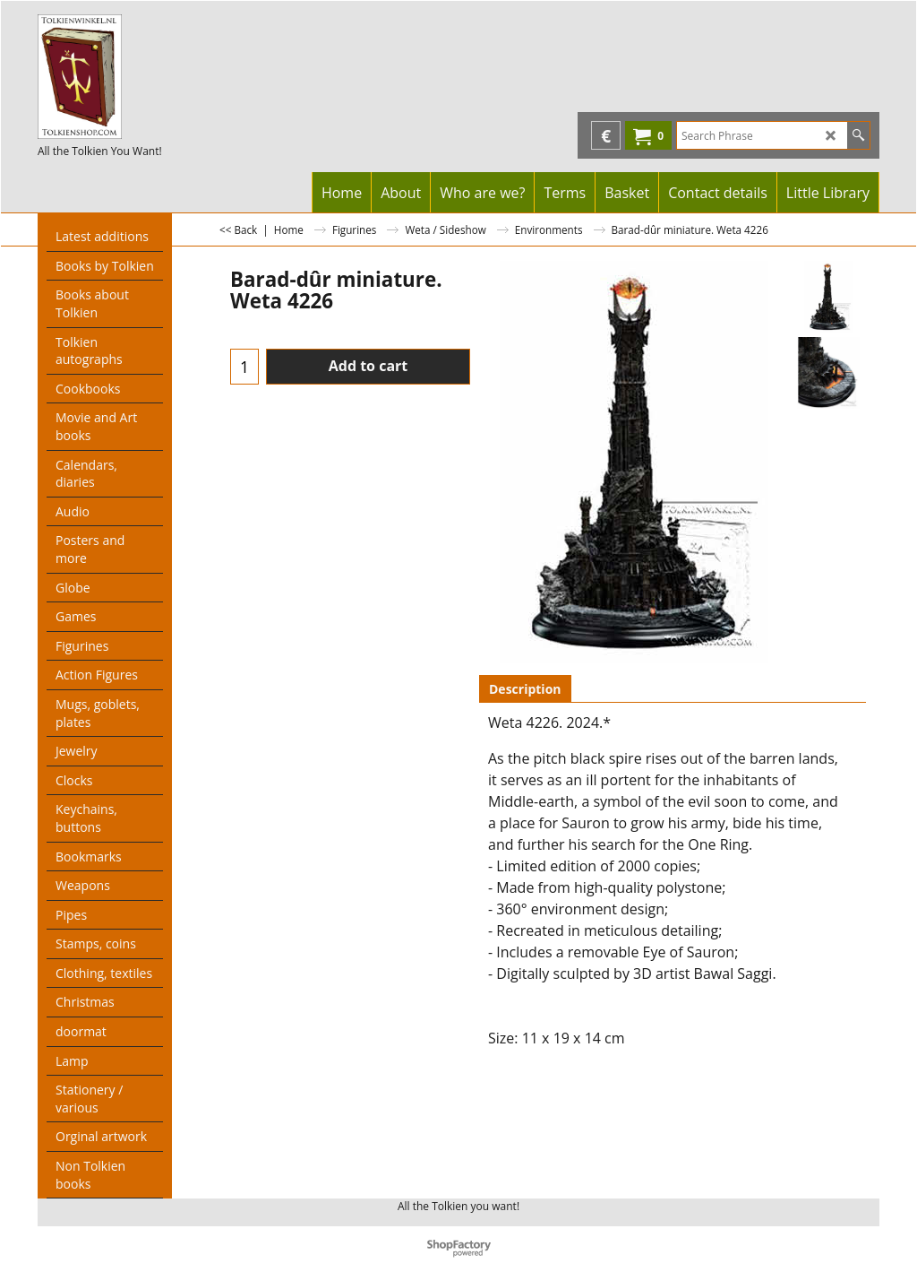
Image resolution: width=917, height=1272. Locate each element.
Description (525, 688)
